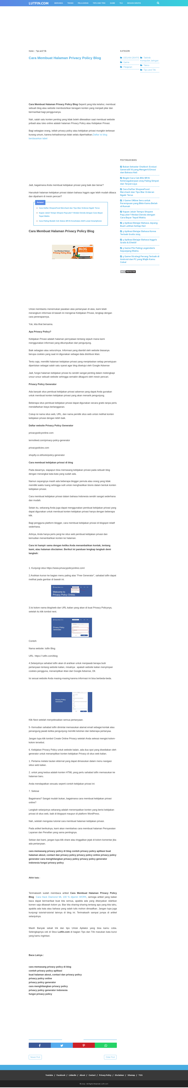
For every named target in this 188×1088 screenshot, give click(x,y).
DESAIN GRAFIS (131, 57)
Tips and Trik (149, 70)
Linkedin (69, 1076)
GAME (112, 3)
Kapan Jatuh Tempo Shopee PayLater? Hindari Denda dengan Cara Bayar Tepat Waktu (71, 215)
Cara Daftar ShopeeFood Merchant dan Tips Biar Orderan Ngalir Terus (69, 209)
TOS (147, 1076)
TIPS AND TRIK (99, 3)
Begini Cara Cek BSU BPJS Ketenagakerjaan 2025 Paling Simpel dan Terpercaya (139, 181)
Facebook (56, 1076)
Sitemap (136, 1076)
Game (126, 62)
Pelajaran (127, 67)
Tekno (146, 65)
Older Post (110, 1058)
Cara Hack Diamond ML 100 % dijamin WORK (61, 897)
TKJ (121, 3)
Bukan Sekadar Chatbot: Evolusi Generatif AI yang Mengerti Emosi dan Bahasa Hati (138, 170)
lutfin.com (39, 3)
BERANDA (58, 3)
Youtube (43, 1076)
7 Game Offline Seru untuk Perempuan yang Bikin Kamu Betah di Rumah (138, 203)
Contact (92, 1076)
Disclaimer (122, 1076)
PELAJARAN (83, 3)
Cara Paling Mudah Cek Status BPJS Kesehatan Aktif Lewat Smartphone (70, 222)
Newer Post (35, 1058)
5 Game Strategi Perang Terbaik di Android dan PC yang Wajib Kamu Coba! (139, 259)
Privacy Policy (107, 1076)
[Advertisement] (94, 27)
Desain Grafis (134, 3)
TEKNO (70, 3)
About (81, 1076)
